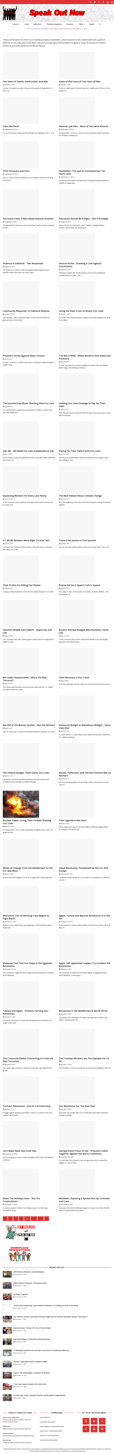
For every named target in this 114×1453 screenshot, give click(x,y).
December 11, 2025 (20, 1386)
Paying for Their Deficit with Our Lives (79, 450)
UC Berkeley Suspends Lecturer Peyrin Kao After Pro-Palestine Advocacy (41, 1350)
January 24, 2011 (10, 1064)
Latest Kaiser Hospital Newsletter (51, 1431)
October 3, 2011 (10, 84)
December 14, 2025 (20, 1341)
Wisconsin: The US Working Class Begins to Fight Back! (26, 917)
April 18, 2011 (65, 731)
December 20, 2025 (20, 1296)
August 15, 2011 (10, 314)
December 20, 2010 (11, 1154)
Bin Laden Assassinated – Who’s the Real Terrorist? (25, 679)
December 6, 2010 (67, 1204)
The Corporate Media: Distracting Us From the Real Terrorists (28, 1060)
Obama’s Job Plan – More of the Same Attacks (83, 126)
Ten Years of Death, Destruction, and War (25, 81)
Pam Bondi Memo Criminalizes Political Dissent (31, 1339)
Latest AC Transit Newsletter (49, 1435)
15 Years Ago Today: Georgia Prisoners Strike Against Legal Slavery (39, 1395)
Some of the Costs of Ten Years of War (80, 81)
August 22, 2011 (10, 266)
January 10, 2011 (66, 1109)
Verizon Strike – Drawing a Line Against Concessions (80, 265)
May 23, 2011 (65, 588)
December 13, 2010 (11, 1204)
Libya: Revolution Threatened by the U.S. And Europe (83, 869)
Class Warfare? (11, 126)
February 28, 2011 (66, 874)
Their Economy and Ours (16, 170)
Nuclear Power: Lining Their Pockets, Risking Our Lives (27, 822)
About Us (16, 24)
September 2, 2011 (11, 222)
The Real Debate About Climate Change (80, 495)
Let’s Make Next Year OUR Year (20, 1150)
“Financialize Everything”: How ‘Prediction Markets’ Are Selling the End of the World (45, 1305)
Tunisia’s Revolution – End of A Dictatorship (26, 1105)
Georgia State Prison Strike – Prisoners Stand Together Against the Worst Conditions (83, 1152)
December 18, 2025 (20, 1308)
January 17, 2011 (66, 1064)
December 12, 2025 (20, 1375)
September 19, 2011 (67, 129)
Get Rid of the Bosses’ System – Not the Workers (29, 724)
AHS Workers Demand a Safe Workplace (28, 1272)
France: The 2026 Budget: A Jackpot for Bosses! (31, 1373)
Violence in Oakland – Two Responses (23, 263)
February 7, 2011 (66, 969)
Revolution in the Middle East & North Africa (83, 1010)
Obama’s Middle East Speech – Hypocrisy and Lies (27, 631)
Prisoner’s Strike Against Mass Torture (24, 355)
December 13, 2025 (20, 1364)
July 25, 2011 (9, 359)
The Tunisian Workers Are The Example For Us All (84, 1060)
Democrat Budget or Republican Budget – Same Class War (84, 726)
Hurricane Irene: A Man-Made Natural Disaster (28, 218)
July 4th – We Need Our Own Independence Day (28, 450)
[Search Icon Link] (100, 24)
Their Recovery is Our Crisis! (74, 677)
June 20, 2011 (65, 499)
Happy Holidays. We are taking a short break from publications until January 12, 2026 (57, 28)
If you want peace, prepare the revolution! (29, 1384)
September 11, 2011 (67, 177)
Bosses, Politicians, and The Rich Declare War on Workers (85, 774)
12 (40, 1218)
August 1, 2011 (65, 314)
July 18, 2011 (9, 406)
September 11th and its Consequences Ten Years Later (82, 172)
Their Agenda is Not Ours (72, 820)
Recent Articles (57, 1267)
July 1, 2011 (8, 454)
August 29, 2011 (66, 222)
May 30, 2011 (9, 588)
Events (27, 24)
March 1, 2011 (9, 874)
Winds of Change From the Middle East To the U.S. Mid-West (28, 869)
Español (91, 24)
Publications (37, 24)
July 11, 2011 (65, 409)
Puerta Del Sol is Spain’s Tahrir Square (79, 584)
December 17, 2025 (20, 1319)
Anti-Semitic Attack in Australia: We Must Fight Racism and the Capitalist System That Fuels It (50, 1316)
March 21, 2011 (9, 826)
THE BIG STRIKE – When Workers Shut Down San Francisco (85, 357)
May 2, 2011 (8, 728)
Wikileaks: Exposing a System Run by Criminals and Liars (84, 1200)
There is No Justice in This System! (77, 540)
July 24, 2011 (65, 362)
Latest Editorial (45, 1417)
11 (34, 1218)
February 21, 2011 (10, 921)
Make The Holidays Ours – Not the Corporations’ (21, 1200)
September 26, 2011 (11, 129)
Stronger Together (20, 1294)
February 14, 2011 (66, 921)
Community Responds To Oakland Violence (26, 310)
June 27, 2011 (65, 454)
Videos (81, 24)
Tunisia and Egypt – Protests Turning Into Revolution (25, 1012)
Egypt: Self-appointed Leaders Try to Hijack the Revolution (84, 964)
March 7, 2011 (65, 823)
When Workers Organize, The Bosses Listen (30, 1283)
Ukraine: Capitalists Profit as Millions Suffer (30, 1361)
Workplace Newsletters (54, 24)
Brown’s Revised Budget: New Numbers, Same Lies (83, 631)
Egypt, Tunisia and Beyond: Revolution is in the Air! (84, 917)
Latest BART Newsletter (47, 1422)
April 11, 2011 (9, 776)
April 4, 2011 (65, 779)
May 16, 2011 (65, 636)
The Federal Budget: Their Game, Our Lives (26, 772)
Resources (70, 24)
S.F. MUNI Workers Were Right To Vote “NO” (26, 540)
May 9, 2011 (8, 683)
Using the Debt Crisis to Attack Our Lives (81, 310)
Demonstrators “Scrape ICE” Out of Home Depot (32, 1328)
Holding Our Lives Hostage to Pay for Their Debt (82, 404)
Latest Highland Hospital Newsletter (52, 1426)
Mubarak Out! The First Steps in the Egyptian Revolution (27, 964)
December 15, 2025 (20, 1330)
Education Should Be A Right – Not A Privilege (83, 218)
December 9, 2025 (20, 1397)
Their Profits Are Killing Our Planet (21, 584)
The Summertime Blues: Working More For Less (28, 403)
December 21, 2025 (20, 1274)
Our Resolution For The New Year (77, 1105)
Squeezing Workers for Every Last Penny (24, 495)
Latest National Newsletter (49, 1440)
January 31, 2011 (10, 1017)
